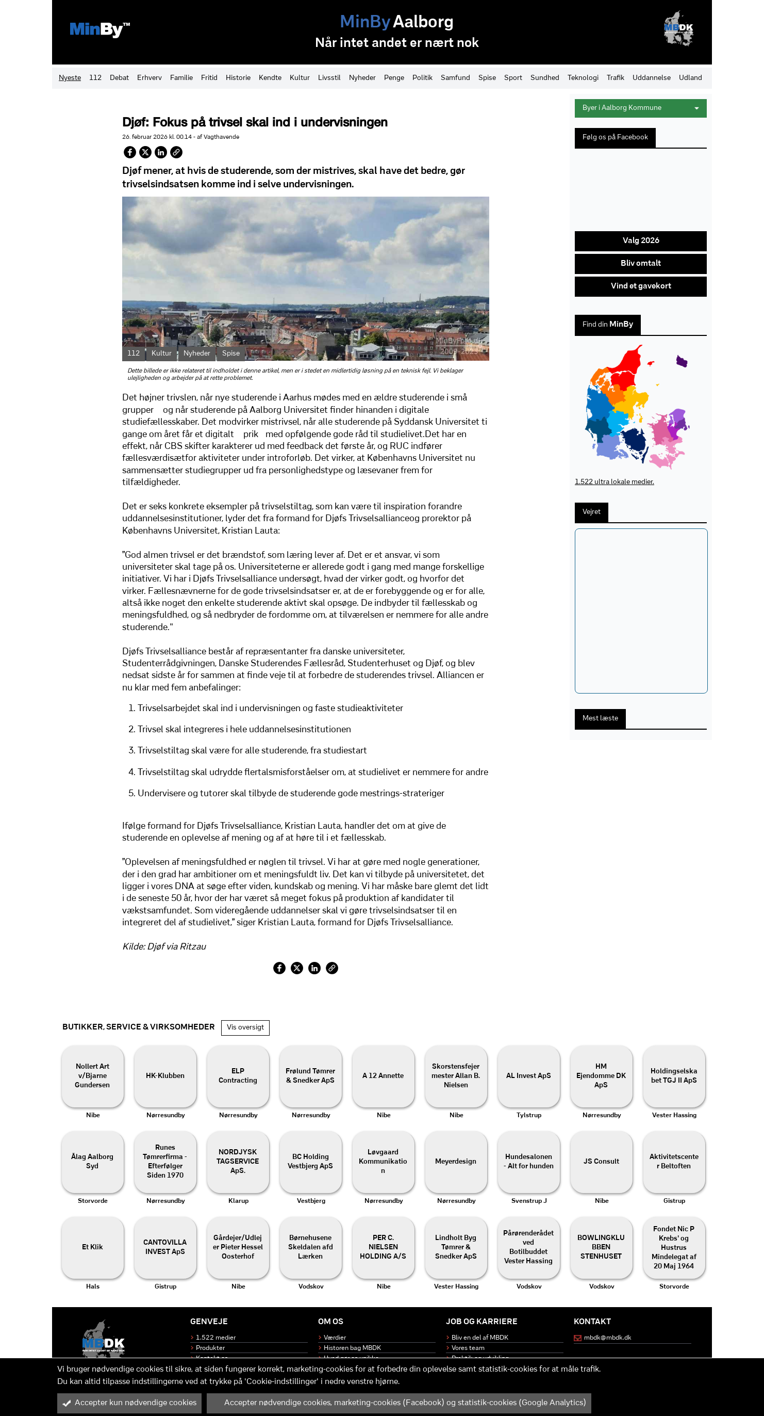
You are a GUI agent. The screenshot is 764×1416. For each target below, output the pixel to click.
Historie (238, 78)
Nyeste (70, 78)
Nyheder (362, 78)
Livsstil (329, 78)
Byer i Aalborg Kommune (641, 108)
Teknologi (583, 78)
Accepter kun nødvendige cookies (129, 1403)
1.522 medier (216, 1337)
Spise (487, 78)
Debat (119, 78)
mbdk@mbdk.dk (608, 1337)
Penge (394, 78)
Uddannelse (652, 78)
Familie (181, 78)
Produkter (210, 1348)
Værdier (335, 1337)
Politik (422, 78)
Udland (690, 78)
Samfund (455, 78)
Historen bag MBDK (352, 1348)
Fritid (209, 78)
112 (95, 78)
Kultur (300, 78)
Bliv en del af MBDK (480, 1337)
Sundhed (544, 78)
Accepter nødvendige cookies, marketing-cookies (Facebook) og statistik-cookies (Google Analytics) (399, 1403)
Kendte (270, 78)
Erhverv (149, 78)
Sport (513, 78)
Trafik (615, 78)
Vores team (468, 1348)
